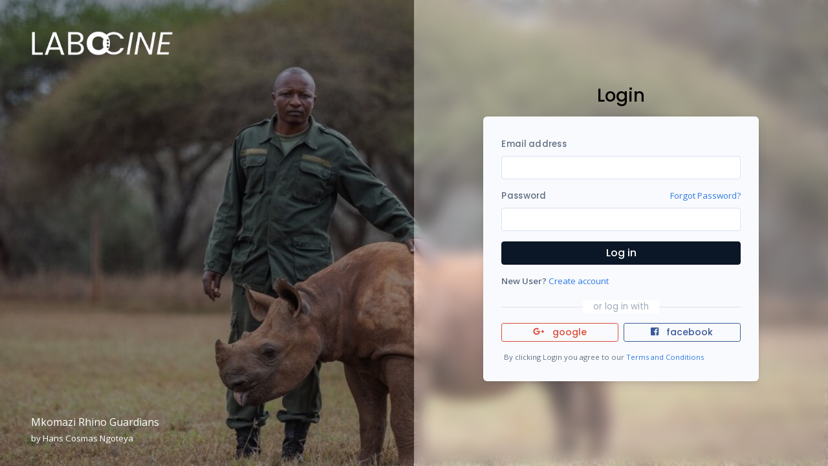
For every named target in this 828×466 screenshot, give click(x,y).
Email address (533, 144)
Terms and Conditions (665, 357)
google (560, 332)
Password (523, 196)
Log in (621, 252)
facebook (682, 332)
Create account (579, 281)
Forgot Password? (705, 195)
